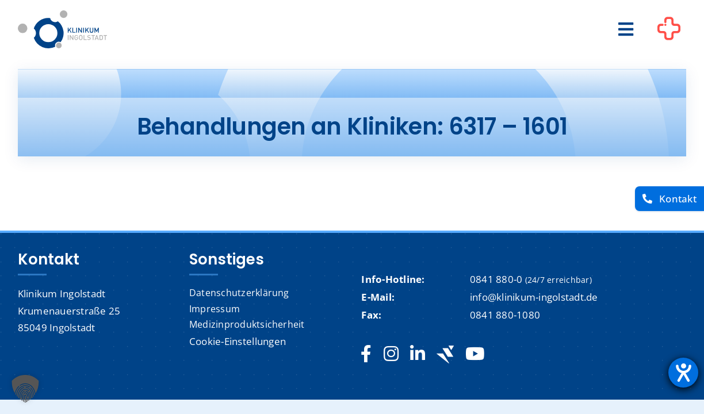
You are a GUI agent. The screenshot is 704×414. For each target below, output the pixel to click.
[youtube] (474, 354)
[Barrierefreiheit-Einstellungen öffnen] (683, 373)
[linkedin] (417, 354)
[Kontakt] (669, 198)
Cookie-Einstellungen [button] (237, 341)
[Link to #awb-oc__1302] (668, 31)
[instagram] (391, 354)
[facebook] (366, 354)
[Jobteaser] (445, 354)
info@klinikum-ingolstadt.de (534, 297)
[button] (25, 388)
